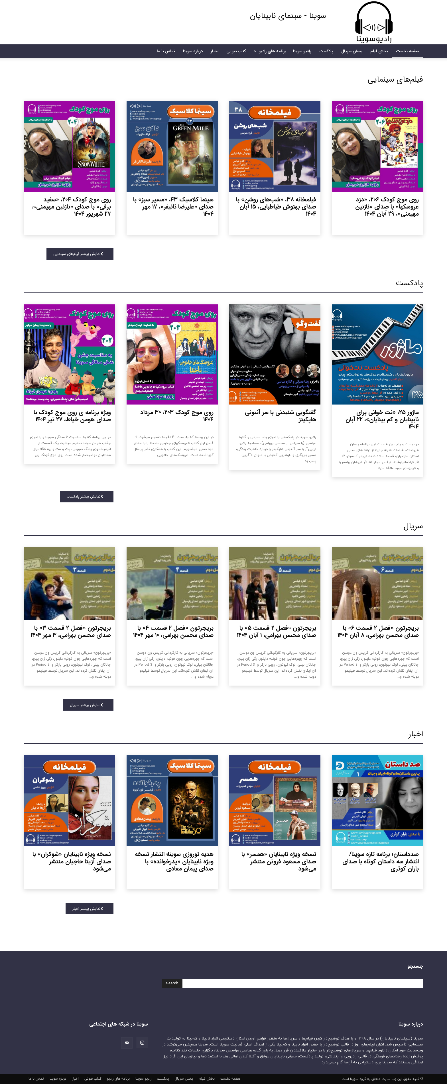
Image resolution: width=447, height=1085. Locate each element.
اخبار (214, 51)
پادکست (326, 51)
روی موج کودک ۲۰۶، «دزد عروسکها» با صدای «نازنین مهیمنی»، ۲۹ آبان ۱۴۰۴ (387, 206)
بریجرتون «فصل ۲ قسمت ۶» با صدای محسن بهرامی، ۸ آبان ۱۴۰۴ (378, 632)
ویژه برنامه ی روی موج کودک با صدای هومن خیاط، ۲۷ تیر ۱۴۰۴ (72, 416)
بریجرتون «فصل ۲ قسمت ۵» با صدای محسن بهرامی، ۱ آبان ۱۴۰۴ (276, 632)
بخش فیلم (379, 51)
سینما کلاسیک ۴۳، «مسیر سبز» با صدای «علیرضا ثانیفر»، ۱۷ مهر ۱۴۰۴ (173, 206)
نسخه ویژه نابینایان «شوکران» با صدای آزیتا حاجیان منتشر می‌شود (71, 862)
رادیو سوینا (302, 51)
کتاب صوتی (236, 51)
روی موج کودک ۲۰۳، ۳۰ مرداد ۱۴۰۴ (177, 416)
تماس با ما (166, 51)
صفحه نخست (407, 51)
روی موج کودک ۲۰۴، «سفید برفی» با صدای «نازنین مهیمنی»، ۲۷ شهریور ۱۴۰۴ (71, 206)
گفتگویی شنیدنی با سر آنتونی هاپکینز (280, 416)
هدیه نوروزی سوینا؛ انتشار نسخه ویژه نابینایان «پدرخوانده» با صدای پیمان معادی (174, 862)
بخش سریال (351, 51)
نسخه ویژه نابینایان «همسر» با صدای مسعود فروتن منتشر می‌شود (278, 862)
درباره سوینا (193, 51)
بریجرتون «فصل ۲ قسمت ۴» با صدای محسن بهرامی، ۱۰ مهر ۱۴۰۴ (173, 632)
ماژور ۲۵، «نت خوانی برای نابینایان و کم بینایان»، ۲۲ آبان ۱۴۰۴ (382, 420)
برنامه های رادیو (269, 51)
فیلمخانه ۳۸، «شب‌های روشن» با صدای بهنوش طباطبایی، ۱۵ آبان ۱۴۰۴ (276, 206)
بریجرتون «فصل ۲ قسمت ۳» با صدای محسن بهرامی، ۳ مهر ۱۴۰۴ (71, 632)
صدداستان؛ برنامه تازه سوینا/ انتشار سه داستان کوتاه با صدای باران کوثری (380, 862)
